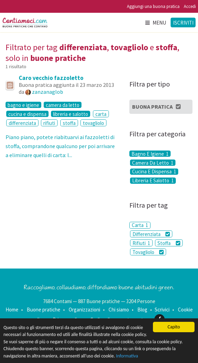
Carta (140, 225)
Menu (155, 22)
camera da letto (62, 105)
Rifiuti (141, 243)
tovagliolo (93, 123)
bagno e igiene (23, 105)
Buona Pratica (157, 106)
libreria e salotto (70, 114)
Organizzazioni (84, 309)
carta (100, 114)
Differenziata (151, 234)
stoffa (69, 123)
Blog (142, 309)
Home (12, 309)
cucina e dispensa (27, 114)
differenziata (22, 123)
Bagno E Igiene (150, 154)
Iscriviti (183, 22)
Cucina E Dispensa (154, 172)
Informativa (127, 356)
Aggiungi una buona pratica (153, 6)
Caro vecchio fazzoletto (51, 78)
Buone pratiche (43, 309)
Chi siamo (119, 309)
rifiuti (49, 123)
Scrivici (162, 309)
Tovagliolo (148, 252)
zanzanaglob (47, 91)
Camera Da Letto (152, 163)
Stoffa (168, 243)
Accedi (190, 6)
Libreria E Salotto (153, 181)
